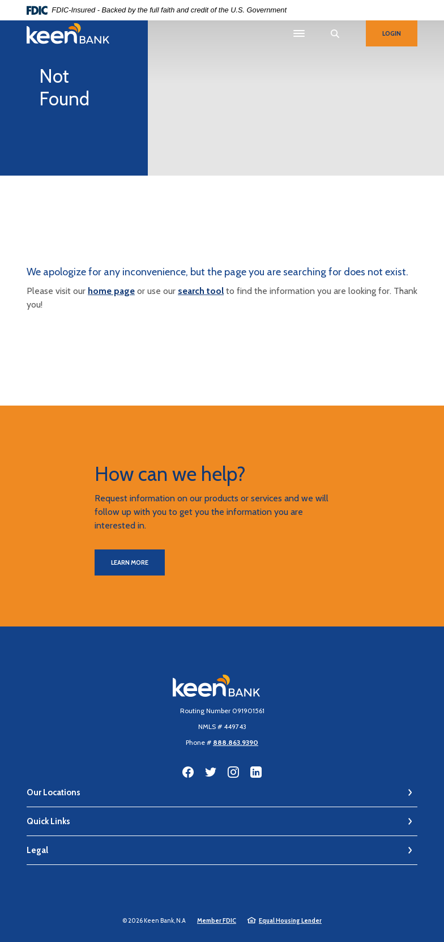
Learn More (129, 562)
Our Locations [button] (53, 792)
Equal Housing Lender (290, 920)
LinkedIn (256, 772)
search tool (201, 290)
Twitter (210, 772)
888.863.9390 (235, 742)
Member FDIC (216, 920)
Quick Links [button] (48, 821)
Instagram (233, 772)
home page (111, 290)
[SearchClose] (335, 34)
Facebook (188, 772)
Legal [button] (37, 850)
